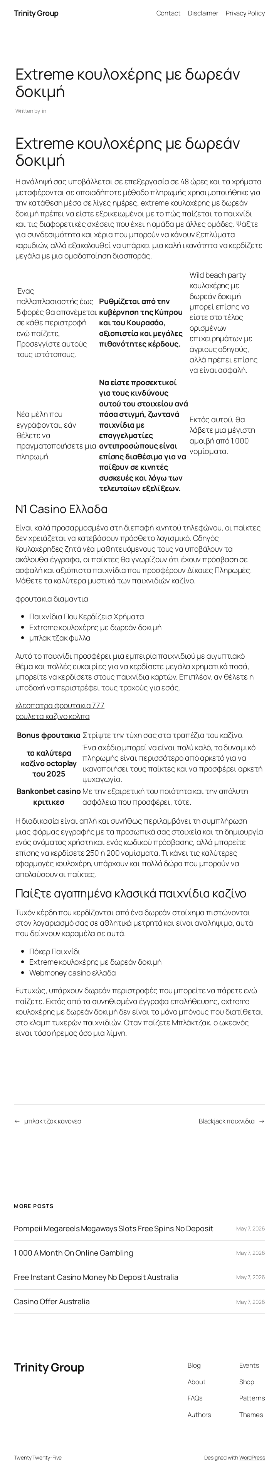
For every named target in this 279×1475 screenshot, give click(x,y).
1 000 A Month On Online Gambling (73, 1253)
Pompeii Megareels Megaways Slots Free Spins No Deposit (113, 1228)
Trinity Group (36, 13)
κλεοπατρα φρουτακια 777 (60, 705)
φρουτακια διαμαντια (51, 598)
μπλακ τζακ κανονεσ (52, 1120)
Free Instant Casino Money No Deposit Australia (96, 1277)
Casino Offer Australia (52, 1301)
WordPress (252, 1457)
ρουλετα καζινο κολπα (52, 716)
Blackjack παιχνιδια (227, 1120)
